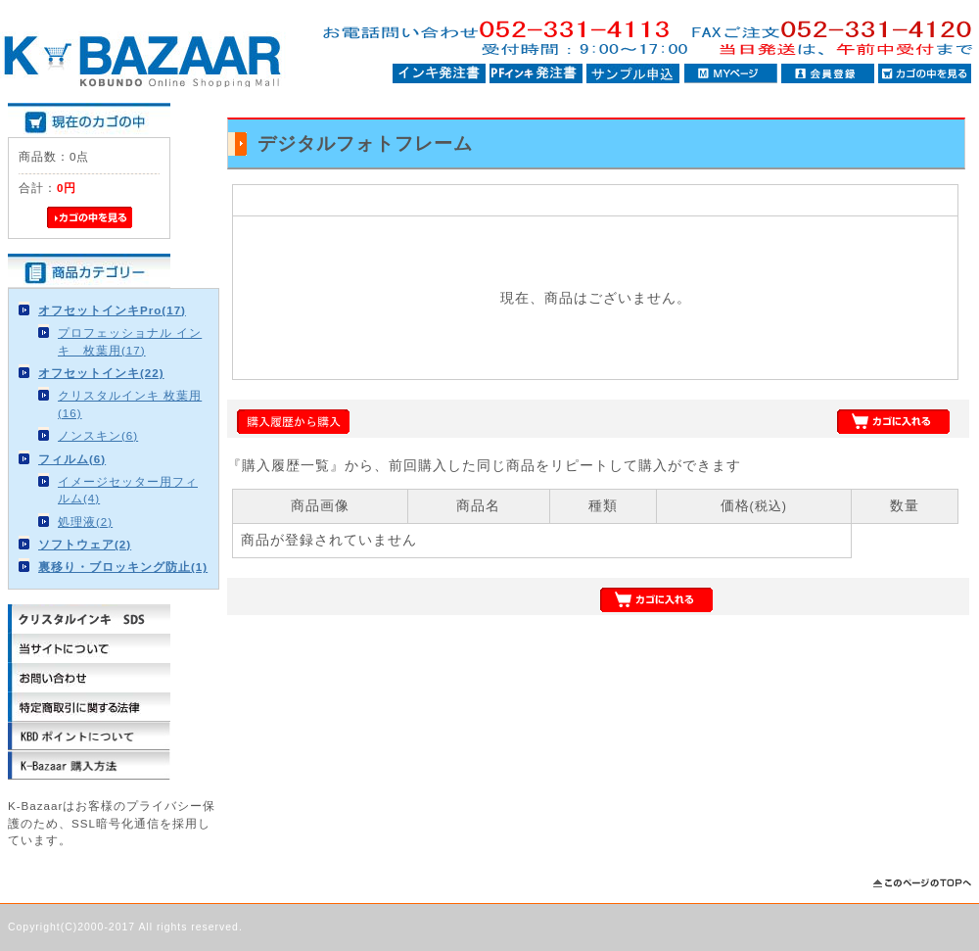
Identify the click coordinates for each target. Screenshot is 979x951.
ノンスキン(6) (98, 435)
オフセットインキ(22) (101, 372)
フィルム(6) (72, 458)
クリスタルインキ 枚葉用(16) (130, 403)
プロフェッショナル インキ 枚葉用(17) (130, 341)
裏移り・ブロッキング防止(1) (123, 566)
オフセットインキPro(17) (112, 310)
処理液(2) (85, 521)
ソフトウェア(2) (84, 544)
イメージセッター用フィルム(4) (128, 489)
